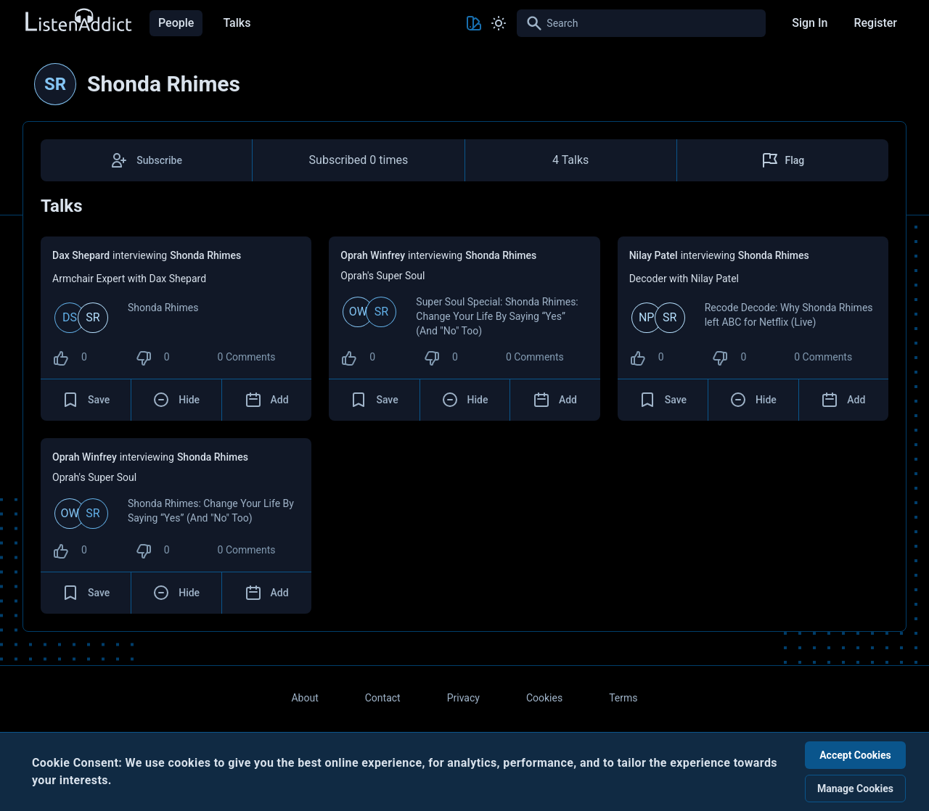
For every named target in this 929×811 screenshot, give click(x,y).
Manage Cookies (855, 788)
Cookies (544, 698)
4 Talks (570, 160)
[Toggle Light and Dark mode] (498, 23)
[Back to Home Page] (77, 20)
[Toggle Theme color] (473, 23)
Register (875, 23)
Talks (236, 23)
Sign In (809, 23)
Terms (623, 698)
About (304, 698)
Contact (383, 698)
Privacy (463, 698)
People (176, 23)
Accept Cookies (855, 755)
